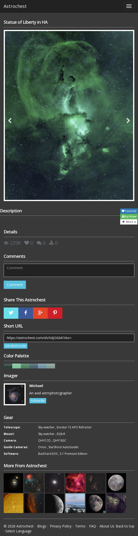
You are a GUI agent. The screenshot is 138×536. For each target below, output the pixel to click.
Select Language (18, 531)
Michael (36, 385)
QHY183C (59, 440)
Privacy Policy (60, 526)
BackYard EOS (48, 454)
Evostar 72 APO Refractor (74, 427)
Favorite (129, 211)
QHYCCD (44, 440)
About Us (107, 526)
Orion (42, 447)
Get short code (15, 346)
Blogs (41, 526)
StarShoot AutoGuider (63, 447)
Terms (80, 526)
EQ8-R (61, 434)
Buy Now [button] (129, 216)
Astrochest (15, 6)
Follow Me (38, 401)
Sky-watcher (46, 427)
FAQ (92, 526)
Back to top (125, 526)
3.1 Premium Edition (73, 454)
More (129, 222)
